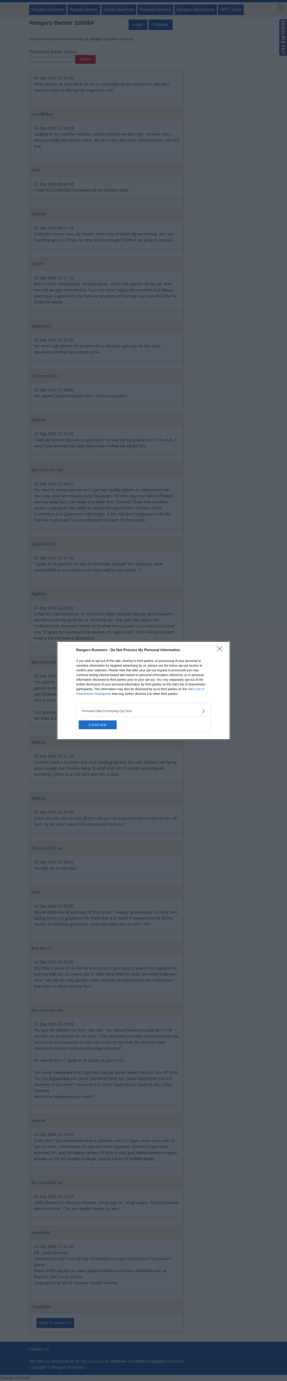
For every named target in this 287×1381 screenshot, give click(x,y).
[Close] (221, 650)
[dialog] (143, 691)
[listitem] (143, 711)
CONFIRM (100, 725)
